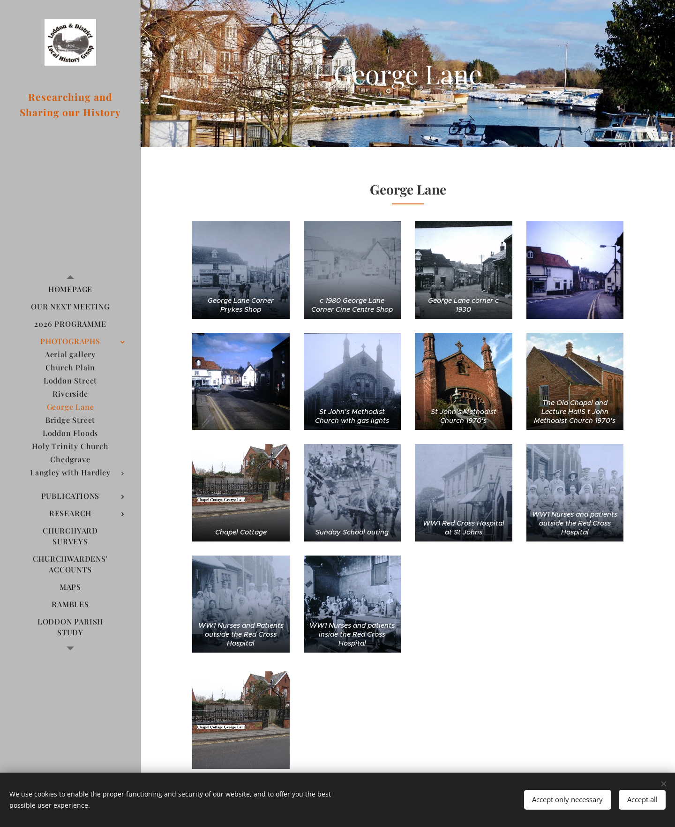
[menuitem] (70, 289)
